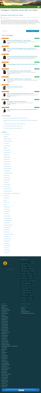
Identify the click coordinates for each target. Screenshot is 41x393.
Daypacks (5, 148)
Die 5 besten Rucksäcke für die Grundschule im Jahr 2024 (14, 123)
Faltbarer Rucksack (7, 166)
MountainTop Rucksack (8, 191)
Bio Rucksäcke (6, 143)
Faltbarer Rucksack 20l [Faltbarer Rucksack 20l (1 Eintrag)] (24, 266)
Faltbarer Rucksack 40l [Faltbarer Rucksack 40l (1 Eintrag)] (32, 268)
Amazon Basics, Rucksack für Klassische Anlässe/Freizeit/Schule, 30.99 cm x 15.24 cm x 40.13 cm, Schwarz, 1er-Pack (22, 56)
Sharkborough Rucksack (8, 225)
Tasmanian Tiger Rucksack (8, 234)
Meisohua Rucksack (7, 188)
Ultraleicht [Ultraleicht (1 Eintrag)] (31, 295)
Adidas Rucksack (7, 134)
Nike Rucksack (6, 195)
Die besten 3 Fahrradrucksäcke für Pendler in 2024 (13, 126)
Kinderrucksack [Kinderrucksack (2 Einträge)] (23, 273)
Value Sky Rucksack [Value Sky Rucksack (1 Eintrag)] (23, 297)
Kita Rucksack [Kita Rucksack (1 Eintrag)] (35, 273)
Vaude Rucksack (24, 17)
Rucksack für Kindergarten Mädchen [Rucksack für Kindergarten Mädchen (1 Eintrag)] (26, 283)
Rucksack (14, 17)
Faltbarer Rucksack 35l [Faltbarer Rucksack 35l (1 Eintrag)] (24, 268)
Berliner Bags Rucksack (8, 141)
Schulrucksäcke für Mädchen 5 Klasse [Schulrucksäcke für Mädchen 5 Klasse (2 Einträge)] (26, 290)
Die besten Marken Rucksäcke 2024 (27, 313)
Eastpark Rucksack (7, 152)
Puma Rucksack (7, 197)
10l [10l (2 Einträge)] (23, 261)
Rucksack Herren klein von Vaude (12, 15)
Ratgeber (5, 200)
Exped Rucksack (7, 159)
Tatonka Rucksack (7, 236)
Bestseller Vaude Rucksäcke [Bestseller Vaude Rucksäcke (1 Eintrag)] (25, 263)
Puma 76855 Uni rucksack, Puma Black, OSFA (16, 101)
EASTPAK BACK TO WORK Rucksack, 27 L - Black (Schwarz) (19, 78)
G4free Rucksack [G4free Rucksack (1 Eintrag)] (33, 271)
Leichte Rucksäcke (10, 17)
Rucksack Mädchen (7, 216)
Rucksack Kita (6, 213)
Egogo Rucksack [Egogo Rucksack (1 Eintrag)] (23, 264)
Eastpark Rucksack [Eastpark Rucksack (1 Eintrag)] (32, 263)
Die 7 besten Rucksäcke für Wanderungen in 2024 (13, 128)
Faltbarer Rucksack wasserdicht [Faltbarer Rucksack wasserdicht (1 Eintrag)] (25, 271)
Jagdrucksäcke (6, 175)
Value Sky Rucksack (7, 238)
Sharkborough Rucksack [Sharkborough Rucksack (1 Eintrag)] (24, 293)
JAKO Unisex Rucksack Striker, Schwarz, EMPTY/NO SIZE (19, 71)
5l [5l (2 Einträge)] (21, 261)
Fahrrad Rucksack (4, 17)
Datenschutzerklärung (25, 311)
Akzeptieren (21, 390)
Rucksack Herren (18, 17)
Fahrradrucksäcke (7, 163)
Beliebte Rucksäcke (7, 138)
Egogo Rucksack (7, 154)
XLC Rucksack (6, 247)
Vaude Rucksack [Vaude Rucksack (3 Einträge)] (30, 297)
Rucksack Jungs (6, 211)
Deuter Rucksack (7, 150)
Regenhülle (30, 17)
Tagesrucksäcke (6, 231)
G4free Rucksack (7, 170)
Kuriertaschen (6, 182)
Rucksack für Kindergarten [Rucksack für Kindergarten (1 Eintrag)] (31, 280)
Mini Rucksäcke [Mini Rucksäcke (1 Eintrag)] (30, 276)
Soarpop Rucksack (7, 227)
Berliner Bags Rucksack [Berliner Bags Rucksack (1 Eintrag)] (33, 261)
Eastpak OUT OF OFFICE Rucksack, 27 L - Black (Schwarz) (19, 40)
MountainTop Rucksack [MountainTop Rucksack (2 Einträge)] (24, 278)
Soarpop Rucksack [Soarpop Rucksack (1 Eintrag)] (31, 293)
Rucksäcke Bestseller (7, 218)
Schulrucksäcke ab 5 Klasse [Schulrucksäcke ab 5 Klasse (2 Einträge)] (24, 285)
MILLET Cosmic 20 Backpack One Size (15, 86)
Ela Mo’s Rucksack (7, 157)
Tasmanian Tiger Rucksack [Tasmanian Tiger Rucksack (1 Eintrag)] (24, 295)
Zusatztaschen (6, 252)
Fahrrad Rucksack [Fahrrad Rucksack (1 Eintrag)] (29, 264)
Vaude (9, 18)
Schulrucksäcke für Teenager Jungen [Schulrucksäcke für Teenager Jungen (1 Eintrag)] (26, 292)
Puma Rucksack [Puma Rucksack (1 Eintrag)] (31, 278)
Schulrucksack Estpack (8, 220)
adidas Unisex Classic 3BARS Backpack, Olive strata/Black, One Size (21, 48)
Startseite (23, 308)
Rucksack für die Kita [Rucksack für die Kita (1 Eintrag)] (24, 280)
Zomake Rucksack (7, 249)
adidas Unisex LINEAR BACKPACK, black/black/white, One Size (20, 93)
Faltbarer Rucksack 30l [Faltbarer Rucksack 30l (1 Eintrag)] (32, 266)
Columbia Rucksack (7, 145)
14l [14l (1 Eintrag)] (25, 261)
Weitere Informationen (32, 389)
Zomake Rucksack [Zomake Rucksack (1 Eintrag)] (23, 300)
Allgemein (5, 136)
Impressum (23, 310)
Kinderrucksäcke (7, 179)
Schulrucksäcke (6, 222)
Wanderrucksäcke (7, 245)
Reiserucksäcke (6, 202)
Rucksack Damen (7, 206)
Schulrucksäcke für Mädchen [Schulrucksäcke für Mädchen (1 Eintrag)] (25, 288)
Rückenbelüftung (34, 17)
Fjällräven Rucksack (7, 168)
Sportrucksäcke (6, 229)
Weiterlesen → (34, 23)
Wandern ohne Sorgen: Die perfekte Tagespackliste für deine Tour (16, 118)
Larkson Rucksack (7, 184)
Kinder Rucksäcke (7, 177)
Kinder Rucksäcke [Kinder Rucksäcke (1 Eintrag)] (29, 273)
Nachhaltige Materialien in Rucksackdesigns (12, 193)
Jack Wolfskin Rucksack (8, 172)
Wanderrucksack (7, 243)
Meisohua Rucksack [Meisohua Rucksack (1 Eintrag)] (23, 276)
